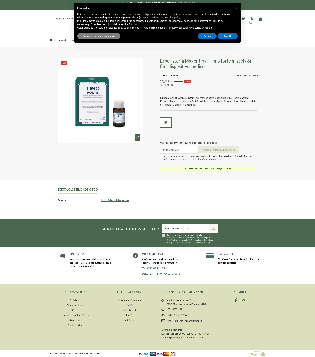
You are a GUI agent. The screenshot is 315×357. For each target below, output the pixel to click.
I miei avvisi (130, 320)
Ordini (130, 305)
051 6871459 (175, 309)
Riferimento (242, 75)
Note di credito (130, 309)
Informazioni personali (130, 300)
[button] (236, 8)
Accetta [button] (227, 36)
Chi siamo (75, 300)
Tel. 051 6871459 (153, 268)
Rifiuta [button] (207, 36)
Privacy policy (75, 320)
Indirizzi (130, 315)
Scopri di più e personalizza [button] (99, 36)
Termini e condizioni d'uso (75, 315)
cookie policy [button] (173, 17)
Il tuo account (130, 292)
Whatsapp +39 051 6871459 (161, 274)
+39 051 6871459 (177, 315)
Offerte (75, 309)
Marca (62, 200)
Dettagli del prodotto (78, 190)
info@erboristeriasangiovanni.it (185, 320)
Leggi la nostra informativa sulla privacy (205, 159)
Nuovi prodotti (75, 305)
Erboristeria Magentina (115, 200)
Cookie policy (75, 325)
